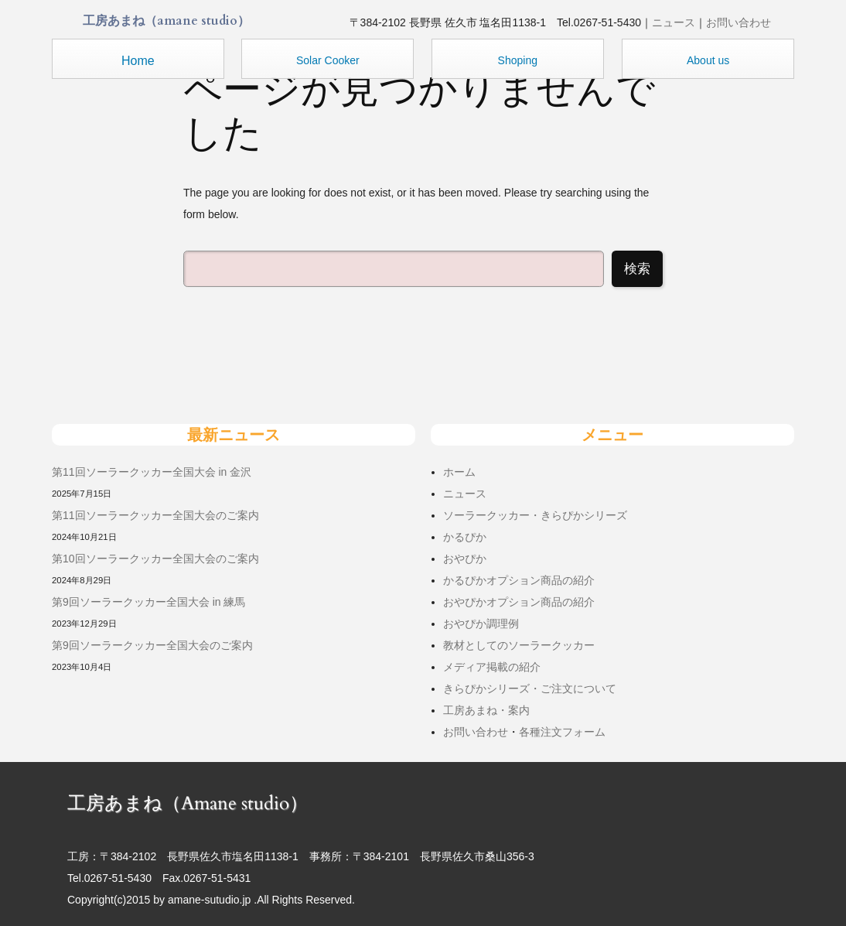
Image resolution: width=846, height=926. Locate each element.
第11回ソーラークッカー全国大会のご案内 (155, 515)
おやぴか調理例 (481, 623)
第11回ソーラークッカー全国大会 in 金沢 (151, 472)
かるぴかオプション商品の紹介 (519, 580)
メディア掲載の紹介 (492, 667)
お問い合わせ (738, 22)
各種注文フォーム (562, 732)
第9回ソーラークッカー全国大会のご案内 (152, 645)
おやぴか (464, 558)
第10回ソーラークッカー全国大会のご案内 (155, 558)
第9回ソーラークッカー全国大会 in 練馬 (148, 602)
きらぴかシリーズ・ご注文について (529, 688)
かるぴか (464, 537)
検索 (637, 268)
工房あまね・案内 (486, 710)
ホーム (459, 472)
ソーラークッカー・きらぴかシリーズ (535, 515)
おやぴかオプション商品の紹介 (519, 602)
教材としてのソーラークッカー (519, 645)
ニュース (673, 22)
